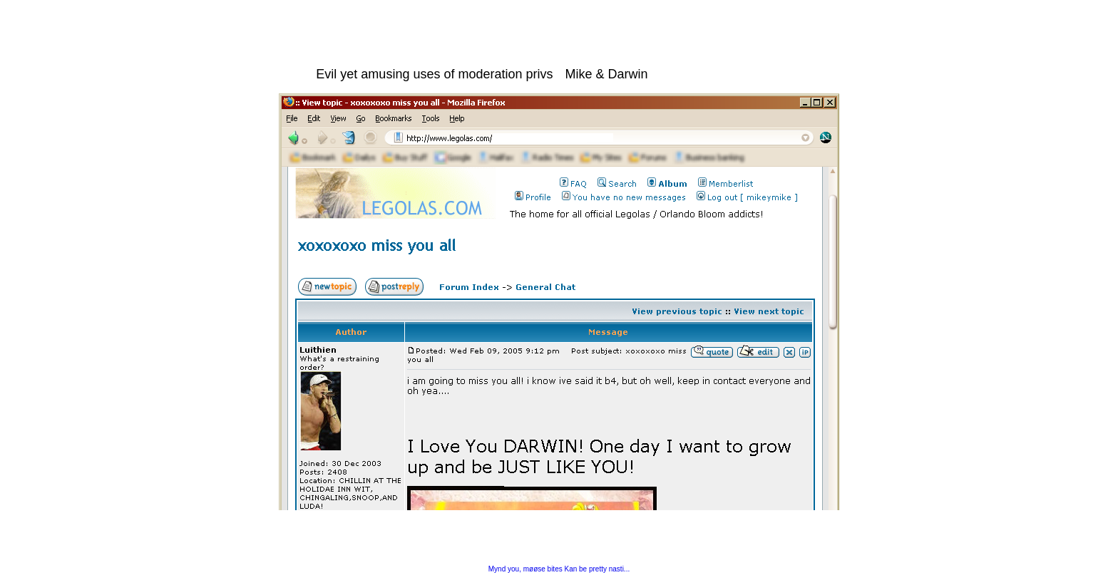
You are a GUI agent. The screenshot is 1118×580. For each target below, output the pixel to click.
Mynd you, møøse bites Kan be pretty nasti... (559, 569)
